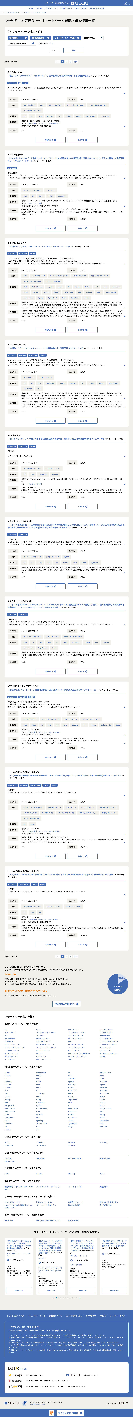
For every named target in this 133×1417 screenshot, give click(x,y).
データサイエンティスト (66, 813)
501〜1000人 (41, 1145)
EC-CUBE (103, 1081)
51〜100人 (104, 1142)
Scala (75, 563)
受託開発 (32, 254)
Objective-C (68, 292)
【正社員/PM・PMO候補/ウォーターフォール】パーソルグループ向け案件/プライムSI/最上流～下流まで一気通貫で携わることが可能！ (64, 775)
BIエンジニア (41, 1056)
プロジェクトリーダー (53, 281)
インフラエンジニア (55, 105)
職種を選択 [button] (18, 38)
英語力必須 (9, 1220)
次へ (75, 62)
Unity (102, 1123)
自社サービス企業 (74, 1158)
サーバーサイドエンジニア (75, 105)
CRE (69, 1059)
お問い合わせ (91, 1315)
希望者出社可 (22, 355)
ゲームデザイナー (106, 1038)
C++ (32, 116)
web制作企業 (10, 1161)
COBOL (103, 1078)
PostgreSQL (9, 1105)
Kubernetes (104, 1093)
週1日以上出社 (12, 168)
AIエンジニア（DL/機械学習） (33, 807)
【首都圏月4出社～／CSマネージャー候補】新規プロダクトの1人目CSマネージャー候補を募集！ (114, 1243)
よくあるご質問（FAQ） (16, 1315)
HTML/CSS (72, 1090)
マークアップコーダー (76, 1047)
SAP (101, 1111)
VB (40, 912)
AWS (25, 196)
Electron (8, 1084)
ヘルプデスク (9, 1059)
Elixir (38, 1084)
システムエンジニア (79, 276)
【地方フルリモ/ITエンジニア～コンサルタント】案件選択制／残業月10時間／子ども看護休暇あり (49, 76)
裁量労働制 (104, 1186)
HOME (31, 8)
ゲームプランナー (74, 1050)
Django (77, 287)
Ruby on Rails (90, 116)
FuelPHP (103, 1087)
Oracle (102, 1099)
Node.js (56, 292)
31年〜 (102, 1174)
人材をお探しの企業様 (97, 8)
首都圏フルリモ (23, 83)
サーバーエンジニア (12, 1044)
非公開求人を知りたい (66, 1004)
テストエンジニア (11, 1053)
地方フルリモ (12, 83)
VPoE (38, 1029)
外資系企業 (40, 1158)
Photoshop (40, 1102)
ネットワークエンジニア (109, 1041)
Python (68, 116)
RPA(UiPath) (73, 1108)
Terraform (8, 1123)
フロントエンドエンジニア (98, 105)
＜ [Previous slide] (53, 1298)
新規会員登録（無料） (70, 1413)
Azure (60, 287)
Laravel (50, 116)
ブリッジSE (40, 1035)
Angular (50, 287)
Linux (38, 1096)
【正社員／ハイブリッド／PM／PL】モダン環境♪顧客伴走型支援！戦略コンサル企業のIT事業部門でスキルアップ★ (56, 439)
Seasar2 (39, 1114)
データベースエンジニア (77, 1056)
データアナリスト (47, 813)
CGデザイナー (10, 1041)
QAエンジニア (105, 1050)
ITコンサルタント (29, 105)
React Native (111, 292)
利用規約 (103, 1315)
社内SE (66, 557)
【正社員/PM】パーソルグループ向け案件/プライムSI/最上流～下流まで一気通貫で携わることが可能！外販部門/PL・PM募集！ (61, 874)
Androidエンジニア (54, 807)
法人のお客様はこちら (74, 1315)
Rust (38, 1111)
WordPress (104, 1126)
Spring (40, 298)
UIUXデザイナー (11, 1038)
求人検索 (39, 8)
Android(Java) (37, 287)
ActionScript (41, 1072)
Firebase (8, 1087)
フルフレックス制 (35, 203)
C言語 (40, 563)
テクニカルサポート (43, 1059)
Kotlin (26, 292)
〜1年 (7, 1174)
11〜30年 (71, 1174)
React (78, 116)
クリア (54, 50)
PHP (59, 116)
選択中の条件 (43, 43)
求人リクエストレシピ (36, 1315)
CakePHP (72, 1078)
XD (37, 1129)
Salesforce (72, 1111)
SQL (38, 1117)
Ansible (39, 1075)
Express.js (72, 1084)
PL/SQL (103, 1102)
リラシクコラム (51, 8)
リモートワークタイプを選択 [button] (67, 38)
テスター (39, 1053)
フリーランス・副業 (79, 8)
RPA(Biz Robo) (42, 1108)
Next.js (46, 292)
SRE (69, 1041)
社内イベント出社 (35, 785)
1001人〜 (71, 1145)
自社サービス (23, 446)
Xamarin (8, 1129)
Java (40, 116)
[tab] (56, 1297)
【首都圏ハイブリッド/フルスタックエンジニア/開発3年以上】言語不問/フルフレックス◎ (45, 348)
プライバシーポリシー (118, 1315)
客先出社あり (12, 254)
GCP (96, 287)
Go (32, 383)
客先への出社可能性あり (109, 1202)
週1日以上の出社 (106, 1205)
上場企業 (46, 785)
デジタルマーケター (75, 1038)
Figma (102, 1084)
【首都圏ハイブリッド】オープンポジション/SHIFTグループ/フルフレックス (40, 247)
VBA (38, 1126)
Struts (102, 1117)
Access (7, 1072)
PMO (42, 105)
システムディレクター (108, 1044)
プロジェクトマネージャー (32, 110)
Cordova (8, 1081)
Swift (64, 298)
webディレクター (42, 1038)
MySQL (71, 1096)
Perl (6, 1102)
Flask (38, 1087)
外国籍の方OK (73, 1220)
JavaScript (116, 287)
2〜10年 (39, 1174)
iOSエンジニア (71, 807)
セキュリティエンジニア (45, 1044)
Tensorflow (104, 1120)
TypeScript (105, 116)
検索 (73, 50)
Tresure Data (41, 1123)
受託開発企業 (105, 1158)
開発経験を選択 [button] (40, 38)
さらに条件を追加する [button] (21, 43)
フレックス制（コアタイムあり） (48, 1186)
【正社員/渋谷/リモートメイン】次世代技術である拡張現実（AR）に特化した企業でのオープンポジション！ (53, 690)
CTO (6, 1029)
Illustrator (103, 1090)
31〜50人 (71, 1142)
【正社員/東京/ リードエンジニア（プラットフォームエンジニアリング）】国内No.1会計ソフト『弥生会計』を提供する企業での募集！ (82, 1245)
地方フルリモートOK (12, 1202)
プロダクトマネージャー (31, 818)
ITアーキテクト (29, 378)
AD (69, 1072)
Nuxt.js (39, 1099)
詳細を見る (50, 140)
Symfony (39, 1120)
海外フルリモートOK (44, 1202)
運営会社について (55, 1315)
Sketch (71, 1114)
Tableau (71, 1120)
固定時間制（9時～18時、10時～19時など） (45, 123)
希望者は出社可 (74, 1205)
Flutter (87, 287)
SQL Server (72, 1117)
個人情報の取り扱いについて (38, 1404)
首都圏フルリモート (75, 1202)
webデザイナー (106, 1035)
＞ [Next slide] (80, 1298)
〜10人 (7, 1142)
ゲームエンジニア (43, 1050)
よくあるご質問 (65, 8)
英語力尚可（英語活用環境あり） (48, 1220)
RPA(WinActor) (105, 1108)
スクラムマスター (106, 1032)
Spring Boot (52, 298)
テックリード (50, 190)
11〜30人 (39, 1142)
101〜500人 (9, 1145)
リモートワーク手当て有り (46, 1205)
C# (51, 43)
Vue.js (87, 298)
